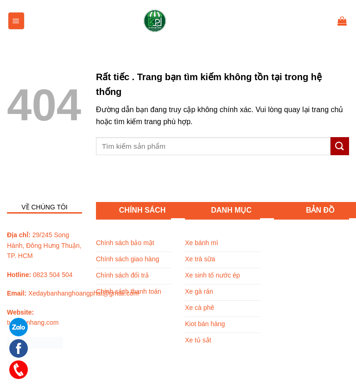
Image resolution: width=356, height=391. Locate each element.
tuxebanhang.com (32, 322)
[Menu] (16, 21)
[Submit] (340, 146)
